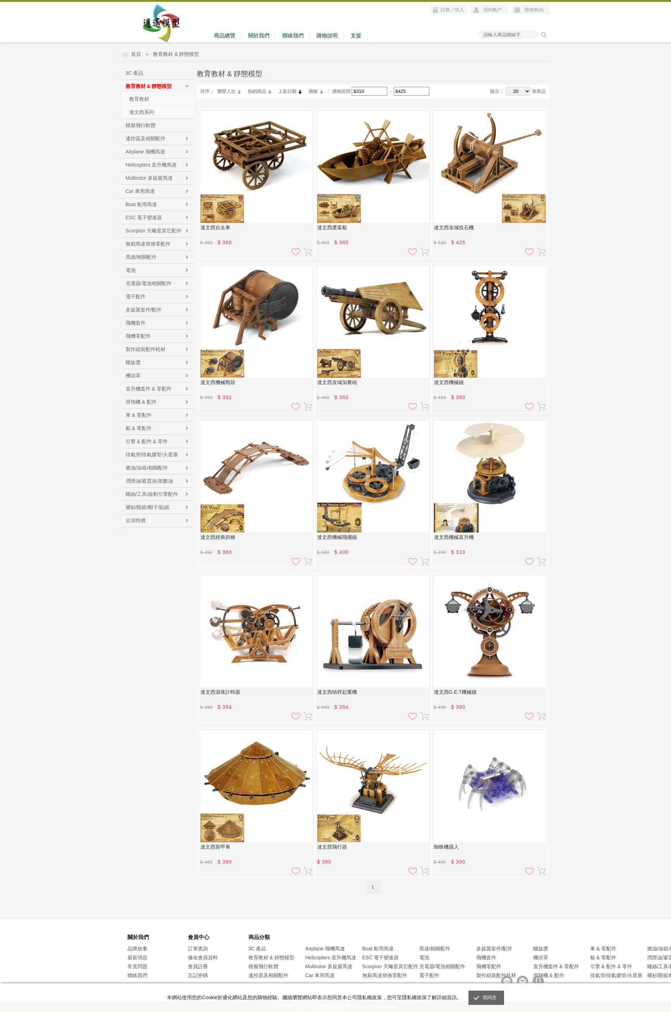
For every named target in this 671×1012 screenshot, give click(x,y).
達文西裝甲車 (215, 847)
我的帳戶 (492, 9)
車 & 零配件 (139, 415)
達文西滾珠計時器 (220, 692)
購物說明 (327, 35)
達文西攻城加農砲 (337, 382)
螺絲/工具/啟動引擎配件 (152, 494)
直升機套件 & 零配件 (149, 389)
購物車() (534, 9)
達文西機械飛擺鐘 (337, 537)
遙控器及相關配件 (146, 138)
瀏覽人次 (226, 91)
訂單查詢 (198, 948)
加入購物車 (308, 251)
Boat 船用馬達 (141, 204)
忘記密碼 (198, 975)
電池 (131, 270)
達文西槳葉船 (332, 227)
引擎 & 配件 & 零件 (147, 441)
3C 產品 (134, 73)
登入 (459, 9)
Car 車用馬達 (140, 191)
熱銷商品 (257, 91)
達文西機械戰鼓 (217, 382)
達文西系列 (141, 112)
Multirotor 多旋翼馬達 (149, 178)
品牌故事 (137, 948)
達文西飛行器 (332, 847)
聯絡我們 (293, 35)
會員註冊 (198, 966)
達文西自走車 (215, 227)
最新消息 (137, 957)
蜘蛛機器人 (446, 847)
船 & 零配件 (139, 428)
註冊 (445, 9)
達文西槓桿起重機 (337, 692)
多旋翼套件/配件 (144, 310)
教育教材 (139, 99)
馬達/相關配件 (141, 257)
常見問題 (137, 966)
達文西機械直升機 (454, 537)
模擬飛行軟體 (141, 125)
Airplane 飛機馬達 (145, 151)
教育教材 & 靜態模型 (149, 86)
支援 (356, 35)
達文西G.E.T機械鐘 (455, 692)
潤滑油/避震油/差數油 (149, 481)
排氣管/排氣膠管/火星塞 (152, 454)
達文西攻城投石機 (454, 227)
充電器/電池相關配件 (149, 283)
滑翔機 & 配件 (141, 402)
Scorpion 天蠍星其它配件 (154, 231)
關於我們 (258, 35)
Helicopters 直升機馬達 (151, 165)
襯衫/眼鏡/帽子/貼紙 (148, 507)
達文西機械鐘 (449, 382)
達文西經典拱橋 (217, 537)
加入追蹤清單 (296, 251)
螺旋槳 (133, 362)
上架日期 (287, 91)
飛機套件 (136, 323)
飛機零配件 (138, 336)
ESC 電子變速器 (144, 217)
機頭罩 (133, 375)
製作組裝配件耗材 (146, 349)
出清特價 (136, 520)
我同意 (490, 997)
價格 (313, 91)
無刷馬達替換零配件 (148, 244)
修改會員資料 (203, 957)
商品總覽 (224, 35)
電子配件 (136, 296)
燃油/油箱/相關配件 (147, 468)
